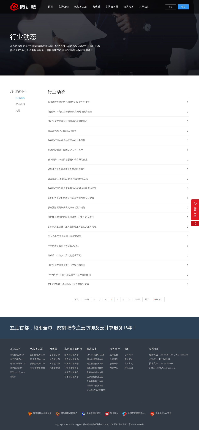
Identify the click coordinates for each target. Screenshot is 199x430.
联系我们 (129, 368)
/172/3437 (158, 299)
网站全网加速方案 (95, 359)
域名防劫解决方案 (95, 368)
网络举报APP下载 (161, 413)
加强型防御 (54, 359)
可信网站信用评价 (66, 413)
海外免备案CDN (37, 359)
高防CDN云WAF (17, 372)
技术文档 (114, 355)
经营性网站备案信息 (39, 413)
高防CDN (63, 6)
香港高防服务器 (71, 359)
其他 (18, 110)
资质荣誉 (129, 359)
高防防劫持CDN (17, 359)
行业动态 (20, 98)
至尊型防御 (54, 363)
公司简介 (129, 355)
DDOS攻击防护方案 (95, 355)
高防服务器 (112, 6)
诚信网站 (111, 413)
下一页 (137, 299)
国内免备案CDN (37, 355)
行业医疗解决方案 (95, 385)
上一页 (86, 299)
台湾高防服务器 (71, 368)
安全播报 (20, 104)
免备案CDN (80, 6)
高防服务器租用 (73, 348)
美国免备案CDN (37, 363)
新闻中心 (18, 91)
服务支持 (115, 348)
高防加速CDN (16, 368)
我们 (127, 348)
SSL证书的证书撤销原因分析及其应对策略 (68, 284)
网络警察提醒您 (91, 413)
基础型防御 (54, 355)
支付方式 (129, 363)
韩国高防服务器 (71, 363)
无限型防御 (54, 368)
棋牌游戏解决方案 (95, 377)
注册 (183, 7)
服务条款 (114, 363)
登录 (171, 7)
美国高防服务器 (71, 372)
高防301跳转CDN (18, 363)
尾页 (147, 299)
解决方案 (129, 6)
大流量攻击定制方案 (96, 390)
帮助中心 (114, 368)
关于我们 (144, 6)
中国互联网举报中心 (134, 413)
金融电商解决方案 (95, 381)
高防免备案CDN (17, 355)
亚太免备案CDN (37, 368)
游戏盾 (96, 6)
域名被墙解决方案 (95, 363)
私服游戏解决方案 (95, 372)
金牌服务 (114, 359)
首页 (50, 6)
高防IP (13, 377)
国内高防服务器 (71, 355)
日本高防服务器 (71, 377)
